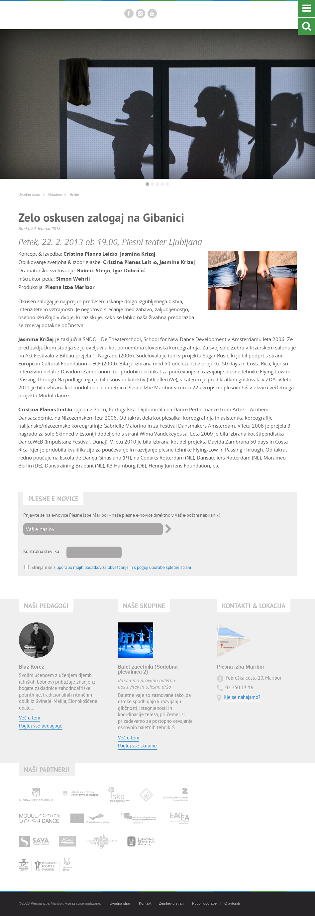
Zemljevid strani (171, 903)
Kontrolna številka (41, 551)
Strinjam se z (111, 567)
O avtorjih (232, 903)
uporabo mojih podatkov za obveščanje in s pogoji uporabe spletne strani (123, 567)
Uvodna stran (29, 194)
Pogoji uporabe (204, 903)
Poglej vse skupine (137, 746)
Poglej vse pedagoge (40, 726)
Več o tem (29, 718)
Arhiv (74, 194)
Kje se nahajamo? (242, 698)
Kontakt (145, 903)
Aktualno (55, 194)
